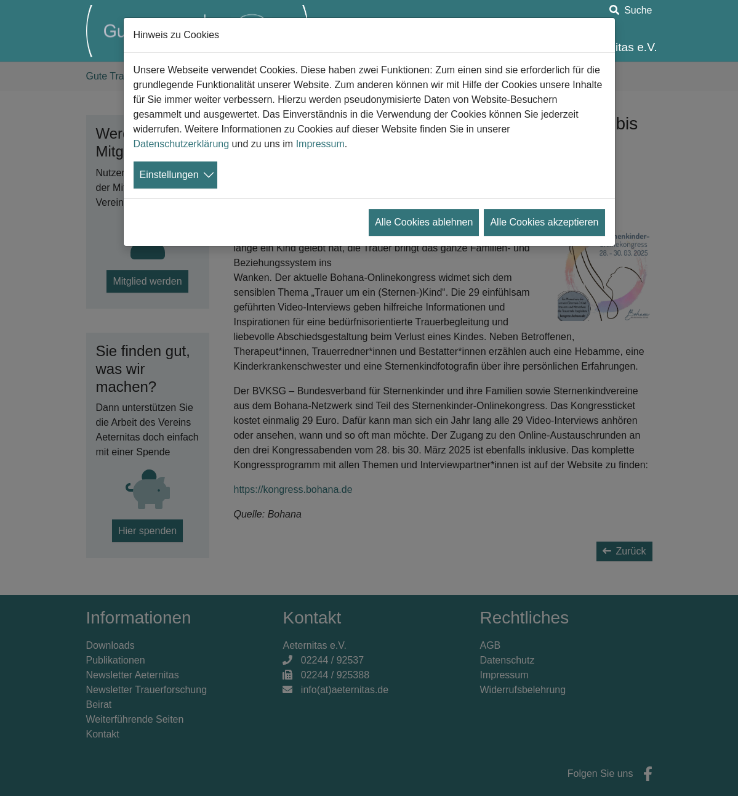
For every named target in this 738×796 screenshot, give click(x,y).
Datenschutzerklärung (182, 144)
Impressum (320, 144)
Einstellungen (169, 174)
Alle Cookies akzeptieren (544, 222)
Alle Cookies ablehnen (424, 222)
